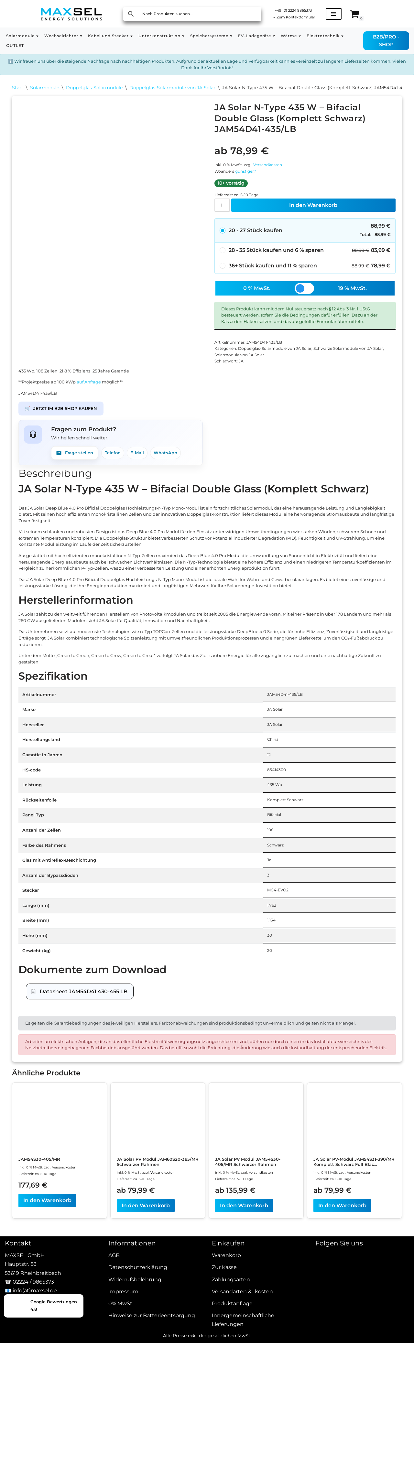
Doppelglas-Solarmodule (94, 94)
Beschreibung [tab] (55, 536)
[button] (42, 36)
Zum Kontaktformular (300, 17)
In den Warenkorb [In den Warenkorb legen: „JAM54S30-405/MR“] (47, 1409)
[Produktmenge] (223, 225)
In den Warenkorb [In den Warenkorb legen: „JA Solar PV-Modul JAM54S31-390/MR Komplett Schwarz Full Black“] (342, 1421)
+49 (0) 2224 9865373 (300, 9)
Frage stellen (78, 513)
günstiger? (251, 185)
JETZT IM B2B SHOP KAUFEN (68, 464)
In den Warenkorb (315, 225)
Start (17, 94)
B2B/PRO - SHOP (389, 41)
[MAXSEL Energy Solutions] (71, 14)
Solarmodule (44, 94)
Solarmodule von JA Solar (264, 398)
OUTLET (65, 45)
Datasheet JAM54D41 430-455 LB (83, 1161)
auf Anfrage (104, 433)
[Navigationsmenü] (346, 14)
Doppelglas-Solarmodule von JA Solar (172, 94)
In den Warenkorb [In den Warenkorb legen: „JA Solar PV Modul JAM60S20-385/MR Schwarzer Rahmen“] (146, 1415)
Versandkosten (277, 176)
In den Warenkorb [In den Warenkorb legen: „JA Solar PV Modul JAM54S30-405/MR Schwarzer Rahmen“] (244, 1415)
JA (245, 407)
